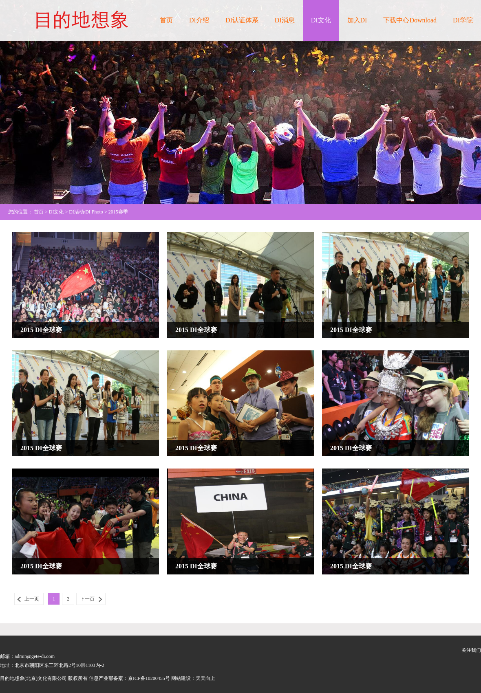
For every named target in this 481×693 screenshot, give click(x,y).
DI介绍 (199, 20)
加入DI (357, 20)
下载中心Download (410, 20)
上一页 (31, 599)
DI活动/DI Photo (86, 212)
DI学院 (463, 20)
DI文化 (321, 20)
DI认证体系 (241, 20)
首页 (166, 20)
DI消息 (285, 20)
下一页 (87, 599)
